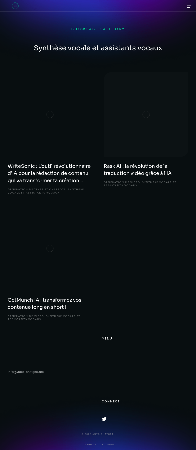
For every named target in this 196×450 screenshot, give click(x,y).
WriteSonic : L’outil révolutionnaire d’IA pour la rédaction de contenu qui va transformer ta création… (49, 173)
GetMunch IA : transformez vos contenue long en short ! (44, 303)
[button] (189, 6)
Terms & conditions (100, 444)
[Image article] (50, 114)
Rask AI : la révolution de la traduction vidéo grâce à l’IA (138, 169)
